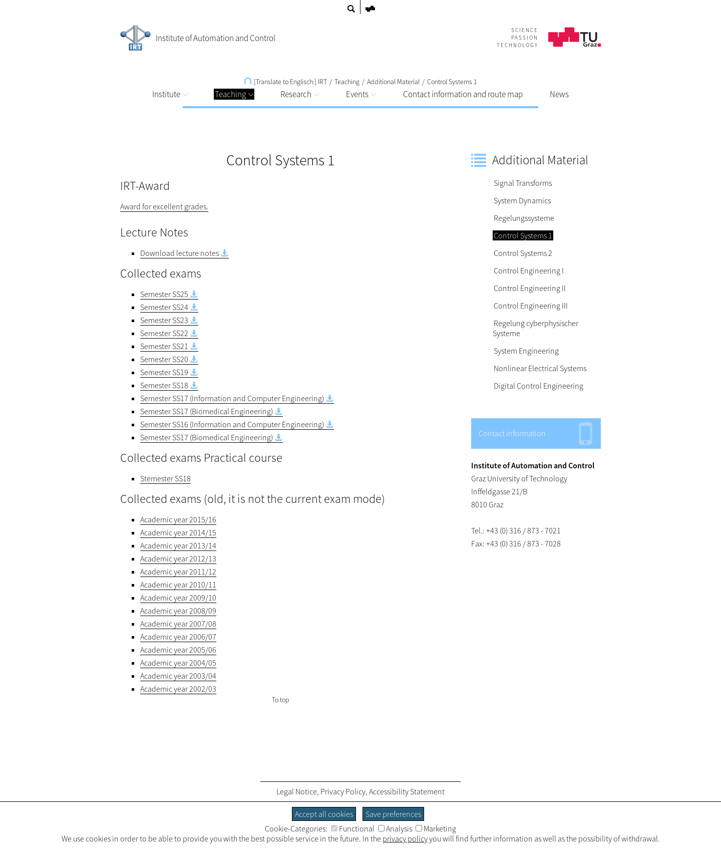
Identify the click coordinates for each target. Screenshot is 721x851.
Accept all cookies (324, 814)
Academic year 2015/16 (178, 519)
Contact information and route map (463, 94)
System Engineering (526, 351)
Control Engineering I (529, 270)
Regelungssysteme (524, 218)
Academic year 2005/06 (178, 650)
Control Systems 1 (452, 81)
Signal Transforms (523, 183)
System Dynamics (522, 200)
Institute (170, 94)
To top (280, 699)
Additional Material (393, 81)
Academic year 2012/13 (178, 558)
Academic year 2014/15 (178, 532)
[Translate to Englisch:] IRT (285, 81)
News (559, 94)
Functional (353, 828)
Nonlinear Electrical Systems (540, 368)
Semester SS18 (164, 385)
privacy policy (405, 838)
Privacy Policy (343, 791)
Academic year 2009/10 (178, 598)
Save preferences (393, 814)
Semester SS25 (164, 294)
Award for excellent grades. (164, 206)
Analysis (395, 828)
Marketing (436, 828)
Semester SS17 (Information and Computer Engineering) (232, 398)
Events (361, 94)
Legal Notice (296, 791)
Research (299, 94)
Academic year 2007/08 (178, 624)
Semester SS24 (164, 307)
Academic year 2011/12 (178, 571)
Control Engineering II (530, 288)
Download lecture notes (179, 253)
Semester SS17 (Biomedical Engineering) (206, 411)
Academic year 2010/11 (178, 585)
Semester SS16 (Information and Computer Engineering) (232, 424)
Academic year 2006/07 (178, 637)
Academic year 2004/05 (178, 663)
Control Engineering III (531, 306)
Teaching (234, 94)
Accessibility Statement (407, 791)
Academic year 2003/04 (178, 676)
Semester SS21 (164, 346)
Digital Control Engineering (538, 386)
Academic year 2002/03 (178, 689)
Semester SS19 (164, 372)
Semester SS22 (164, 333)
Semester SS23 (164, 320)
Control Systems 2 (523, 253)
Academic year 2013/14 (178, 545)
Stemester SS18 (165, 478)
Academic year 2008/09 (178, 611)
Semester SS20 (164, 359)
